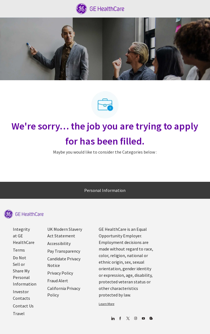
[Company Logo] (100, 8)
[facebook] (120, 318)
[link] (23, 214)
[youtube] (143, 318)
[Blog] (135, 318)
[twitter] (127, 318)
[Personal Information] (105, 190)
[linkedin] (112, 318)
